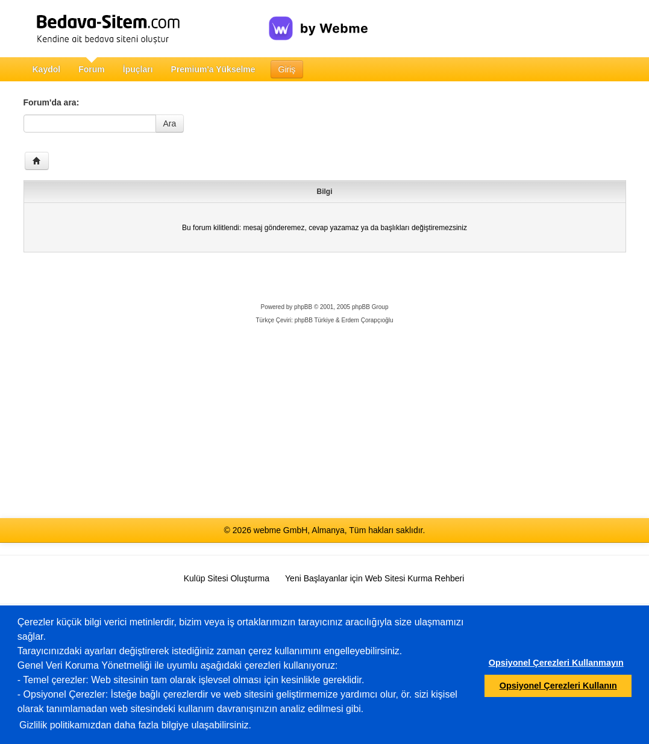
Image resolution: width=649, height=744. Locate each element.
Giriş (287, 69)
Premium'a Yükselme (213, 69)
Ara (170, 123)
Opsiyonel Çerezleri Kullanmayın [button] (556, 662)
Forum (91, 69)
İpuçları (138, 69)
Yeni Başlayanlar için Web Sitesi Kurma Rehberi (374, 578)
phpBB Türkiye (314, 320)
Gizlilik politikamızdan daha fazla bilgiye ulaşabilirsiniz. (135, 725)
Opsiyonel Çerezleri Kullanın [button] (558, 685)
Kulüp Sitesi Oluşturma (226, 578)
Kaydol (47, 69)
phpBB (303, 307)
